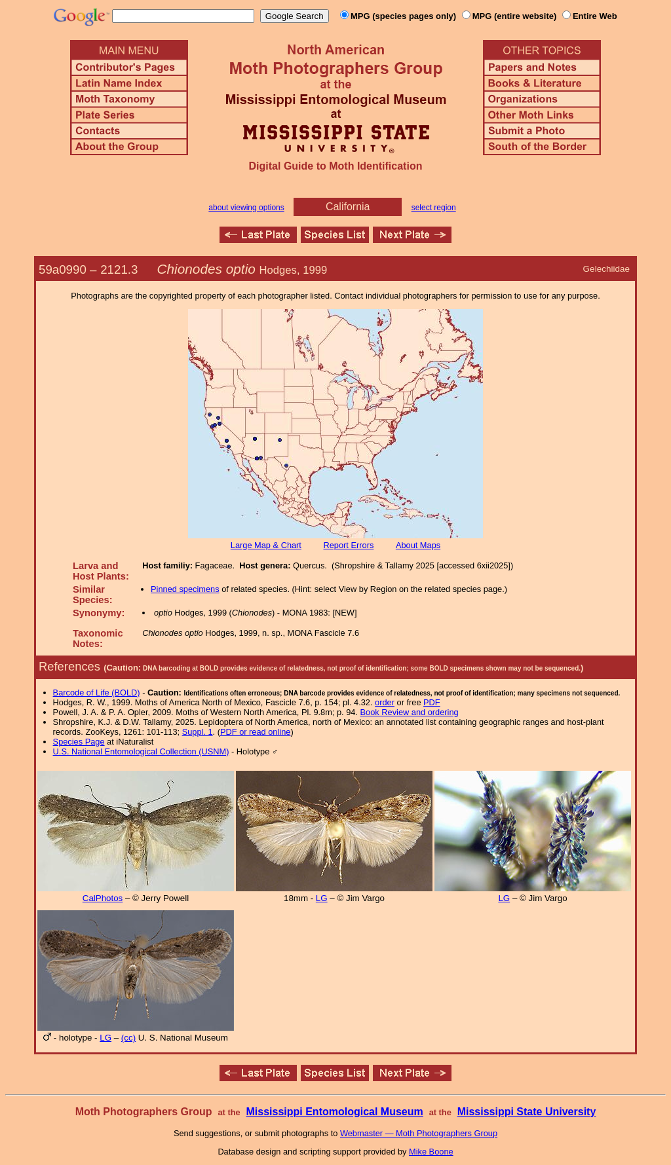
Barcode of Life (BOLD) (96, 692)
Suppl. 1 (197, 732)
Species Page (79, 742)
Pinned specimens (185, 589)
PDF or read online (255, 732)
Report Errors (349, 545)
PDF (431, 702)
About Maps (418, 545)
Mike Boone (431, 1151)
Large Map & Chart (266, 545)
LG (322, 898)
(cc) (128, 1038)
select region (434, 207)
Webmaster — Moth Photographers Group (418, 1133)
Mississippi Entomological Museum (334, 1111)
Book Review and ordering (409, 712)
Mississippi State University (526, 1111)
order (384, 702)
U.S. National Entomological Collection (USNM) (141, 751)
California (348, 206)
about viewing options (246, 207)
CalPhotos (103, 898)
